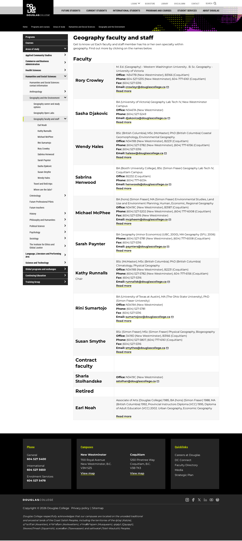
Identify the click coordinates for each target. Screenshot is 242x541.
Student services (187, 10)
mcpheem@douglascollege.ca (147, 219)
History (33, 213)
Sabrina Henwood (46, 154)
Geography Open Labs (44, 113)
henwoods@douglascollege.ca (147, 184)
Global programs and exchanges (41, 269)
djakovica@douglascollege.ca (146, 118)
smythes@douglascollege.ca (145, 348)
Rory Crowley (44, 148)
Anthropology (36, 92)
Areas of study (59, 27)
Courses (29, 43)
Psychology (35, 232)
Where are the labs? (43, 190)
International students (126, 10)
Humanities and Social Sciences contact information (44, 84)
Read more (123, 91)
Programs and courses (158, 10)
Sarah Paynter (44, 160)
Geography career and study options (47, 106)
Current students (96, 10)
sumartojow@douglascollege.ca (148, 317)
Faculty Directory (186, 465)
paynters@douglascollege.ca (146, 246)
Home (25, 27)
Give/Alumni (179, 4)
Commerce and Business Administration (37, 63)
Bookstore (150, 4)
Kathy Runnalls (44, 131)
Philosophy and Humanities (42, 220)
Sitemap (98, 508)
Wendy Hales (44, 178)
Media (179, 470)
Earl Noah (42, 125)
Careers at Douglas (187, 455)
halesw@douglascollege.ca (144, 153)
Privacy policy (80, 508)
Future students (71, 10)
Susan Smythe (44, 172)
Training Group (33, 282)
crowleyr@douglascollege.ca (146, 87)
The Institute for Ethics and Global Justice (42, 246)
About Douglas (211, 10)
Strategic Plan (184, 475)
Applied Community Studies (39, 55)
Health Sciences (33, 70)
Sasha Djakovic (45, 166)
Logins (135, 4)
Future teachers (37, 207)
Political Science (37, 226)
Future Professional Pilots (41, 202)
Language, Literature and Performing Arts (43, 255)
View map (88, 473)
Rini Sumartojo (44, 143)
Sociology (34, 238)
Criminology (35, 196)
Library (164, 4)
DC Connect (183, 460)
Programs (30, 37)
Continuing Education (36, 276)
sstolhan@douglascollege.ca (136, 381)
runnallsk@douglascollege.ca (146, 282)
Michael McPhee (45, 137)
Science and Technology (37, 263)
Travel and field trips (43, 184)
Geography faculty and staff (46, 119)
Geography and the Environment (112, 27)
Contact (195, 4)
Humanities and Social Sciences (82, 27)
